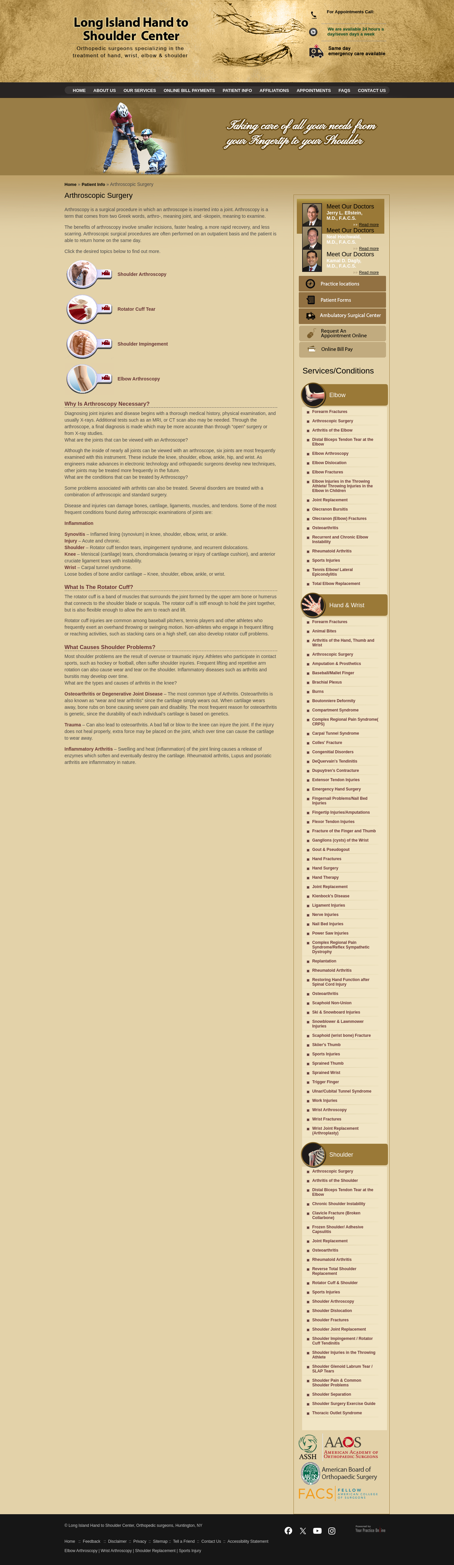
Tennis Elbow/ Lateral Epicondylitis (332, 572)
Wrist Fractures (326, 1119)
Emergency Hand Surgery (336, 789)
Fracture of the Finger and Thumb (344, 831)
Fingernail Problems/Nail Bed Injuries (339, 800)
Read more (369, 224)
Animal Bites (324, 631)
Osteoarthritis (325, 528)
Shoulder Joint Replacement (339, 1329)
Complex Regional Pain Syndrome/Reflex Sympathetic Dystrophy (340, 947)
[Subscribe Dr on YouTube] (317, 1530)
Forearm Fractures (329, 411)
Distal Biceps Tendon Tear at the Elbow (342, 442)
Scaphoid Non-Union (332, 1003)
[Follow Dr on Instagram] (332, 1530)
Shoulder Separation (331, 1394)
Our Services (139, 90)
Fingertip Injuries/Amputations (341, 812)
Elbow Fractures (327, 472)
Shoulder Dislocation (332, 1310)
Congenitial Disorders (333, 752)
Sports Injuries (326, 560)
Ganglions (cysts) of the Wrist (340, 840)
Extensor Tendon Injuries (335, 780)
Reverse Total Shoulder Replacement (334, 1271)
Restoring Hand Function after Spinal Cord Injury (340, 982)
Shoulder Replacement (155, 1550)
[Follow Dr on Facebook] (288, 1530)
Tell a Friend (184, 1541)
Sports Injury (190, 1550)
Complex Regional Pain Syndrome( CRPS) (345, 721)
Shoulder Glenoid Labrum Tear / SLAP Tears (342, 1368)
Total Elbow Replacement (336, 583)
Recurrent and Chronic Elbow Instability (340, 539)
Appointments (313, 90)
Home (79, 90)
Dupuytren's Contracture (335, 770)
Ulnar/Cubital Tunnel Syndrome (341, 1091)
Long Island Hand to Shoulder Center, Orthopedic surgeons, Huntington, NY (134, 1525)
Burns (318, 691)
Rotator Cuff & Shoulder (334, 1282)
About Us (105, 90)
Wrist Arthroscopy (329, 1110)
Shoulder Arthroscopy (333, 1301)
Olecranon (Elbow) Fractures (339, 518)
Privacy (139, 1541)
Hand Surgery (325, 868)
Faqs (344, 90)
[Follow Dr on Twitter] (303, 1530)
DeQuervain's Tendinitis (334, 761)
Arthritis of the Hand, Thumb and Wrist (343, 642)
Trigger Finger (325, 1082)
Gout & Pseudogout (331, 849)
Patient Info (237, 90)
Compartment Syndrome (335, 710)
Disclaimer (117, 1541)
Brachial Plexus (327, 682)
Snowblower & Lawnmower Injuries (337, 1024)
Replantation (324, 961)
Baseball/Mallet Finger (333, 673)
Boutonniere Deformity (333, 701)
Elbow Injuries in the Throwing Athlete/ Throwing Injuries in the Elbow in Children (342, 486)
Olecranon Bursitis (330, 509)
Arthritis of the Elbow (332, 430)
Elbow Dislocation (329, 462)
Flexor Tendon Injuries (333, 821)
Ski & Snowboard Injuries (336, 1012)
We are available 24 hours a (355, 32)
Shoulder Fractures (330, 1320)
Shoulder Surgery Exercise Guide (343, 1403)
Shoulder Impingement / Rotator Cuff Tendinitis (342, 1341)
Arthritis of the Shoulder (335, 1180)
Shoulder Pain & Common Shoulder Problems (336, 1382)
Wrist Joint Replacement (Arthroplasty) (335, 1130)
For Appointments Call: (350, 11)
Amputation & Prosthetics (336, 663)
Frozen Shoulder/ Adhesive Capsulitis (337, 1229)
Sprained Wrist (326, 1072)
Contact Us (372, 90)
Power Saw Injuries (330, 933)
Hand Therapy (325, 877)
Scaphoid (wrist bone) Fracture (341, 1035)
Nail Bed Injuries (327, 924)
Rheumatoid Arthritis (332, 551)
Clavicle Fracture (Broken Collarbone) (336, 1215)
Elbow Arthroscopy (330, 453)
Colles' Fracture (327, 742)
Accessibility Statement (247, 1541)
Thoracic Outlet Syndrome (337, 1413)
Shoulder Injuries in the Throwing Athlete (343, 1354)
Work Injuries (324, 1100)
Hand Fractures (326, 859)
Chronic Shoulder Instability (338, 1203)
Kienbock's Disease (330, 896)
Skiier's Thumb (326, 1044)
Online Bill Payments (189, 90)
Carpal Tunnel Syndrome (335, 733)
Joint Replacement (330, 500)
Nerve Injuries (325, 914)
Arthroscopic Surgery (332, 421)
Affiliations (274, 90)
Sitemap (160, 1541)
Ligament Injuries (328, 905)
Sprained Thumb (328, 1063)
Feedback (91, 1541)
